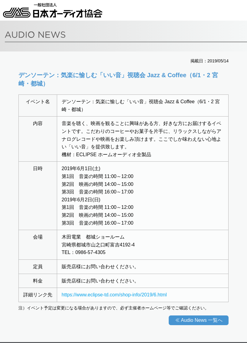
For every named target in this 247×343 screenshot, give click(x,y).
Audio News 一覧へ (202, 320)
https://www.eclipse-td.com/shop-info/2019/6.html (114, 294)
